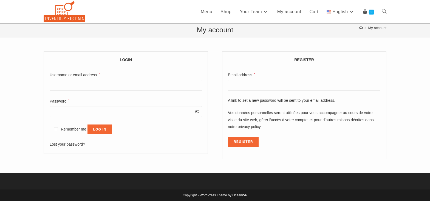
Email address (241, 74)
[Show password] (196, 111)
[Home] (361, 28)
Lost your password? (67, 144)
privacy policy (249, 126)
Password (59, 100)
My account (377, 28)
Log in (99, 129)
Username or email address (75, 74)
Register (243, 142)
